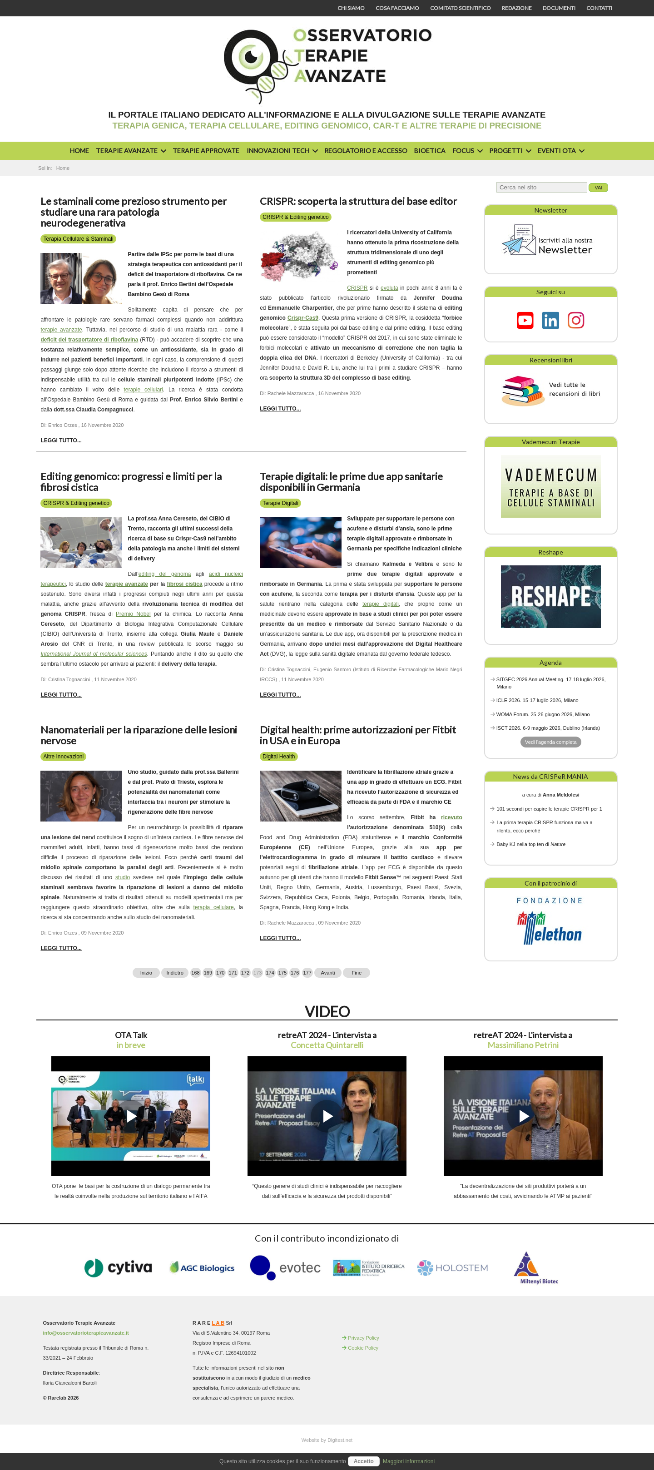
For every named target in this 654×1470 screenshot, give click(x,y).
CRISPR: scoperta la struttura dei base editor (358, 201)
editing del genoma (165, 574)
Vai (598, 187)
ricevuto (451, 817)
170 (220, 972)
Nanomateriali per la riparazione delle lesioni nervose (138, 735)
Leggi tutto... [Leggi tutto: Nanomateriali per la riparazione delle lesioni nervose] (60, 948)
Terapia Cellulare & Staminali (78, 239)
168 (195, 972)
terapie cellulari (143, 389)
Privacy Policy (363, 1338)
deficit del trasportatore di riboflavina (89, 340)
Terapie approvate (206, 150)
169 (208, 972)
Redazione (517, 8)
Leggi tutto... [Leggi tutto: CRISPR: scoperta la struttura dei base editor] (280, 409)
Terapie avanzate (130, 150)
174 (270, 972)
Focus (467, 150)
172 (245, 972)
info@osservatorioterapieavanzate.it (86, 1333)
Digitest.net (339, 1440)
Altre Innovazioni (63, 756)
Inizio (146, 972)
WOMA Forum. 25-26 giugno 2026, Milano (543, 714)
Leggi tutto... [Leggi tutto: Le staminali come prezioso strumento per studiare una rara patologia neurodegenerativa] (60, 440)
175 (282, 972)
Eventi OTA (560, 150)
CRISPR (357, 288)
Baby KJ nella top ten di (531, 844)
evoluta (389, 288)
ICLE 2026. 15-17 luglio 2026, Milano (537, 700)
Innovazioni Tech (281, 150)
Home (79, 150)
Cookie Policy (363, 1348)
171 (232, 972)
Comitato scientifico (460, 8)
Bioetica (430, 150)
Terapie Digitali (280, 503)
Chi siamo (351, 8)
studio (122, 877)
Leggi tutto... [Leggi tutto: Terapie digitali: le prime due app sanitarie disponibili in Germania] (280, 695)
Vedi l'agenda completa (550, 742)
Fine (357, 972)
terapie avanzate (61, 330)
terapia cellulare (213, 907)
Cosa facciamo (397, 8)
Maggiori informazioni (409, 1461)
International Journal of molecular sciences (93, 654)
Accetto (364, 1461)
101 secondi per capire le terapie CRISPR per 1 (549, 809)
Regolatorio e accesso (365, 150)
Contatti (599, 8)
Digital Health (279, 756)
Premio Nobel (133, 614)
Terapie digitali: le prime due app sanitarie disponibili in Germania (351, 481)
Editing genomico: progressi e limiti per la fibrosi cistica (131, 481)
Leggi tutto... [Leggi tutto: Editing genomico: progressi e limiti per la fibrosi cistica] (60, 695)
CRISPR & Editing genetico (295, 217)
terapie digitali (380, 604)
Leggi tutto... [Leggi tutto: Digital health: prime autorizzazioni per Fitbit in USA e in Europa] (280, 938)
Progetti (509, 150)
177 (307, 972)
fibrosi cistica (184, 584)
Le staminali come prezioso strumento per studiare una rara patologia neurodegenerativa (133, 212)
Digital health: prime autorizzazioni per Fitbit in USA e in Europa (358, 735)
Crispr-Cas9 (302, 318)
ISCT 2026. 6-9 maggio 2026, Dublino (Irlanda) (548, 728)
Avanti (328, 972)
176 (295, 972)
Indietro (175, 972)
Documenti (559, 8)
